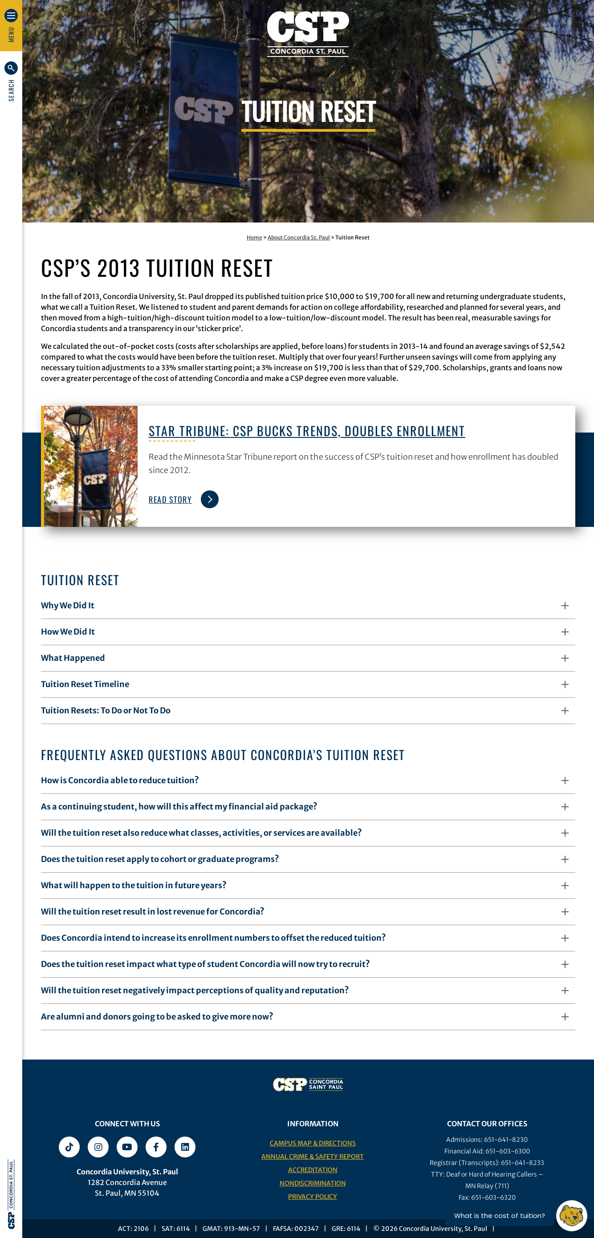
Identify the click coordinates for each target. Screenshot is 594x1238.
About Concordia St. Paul (299, 237)
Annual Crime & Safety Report (312, 1157)
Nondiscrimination (313, 1183)
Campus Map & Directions (313, 1143)
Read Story (181, 499)
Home (254, 237)
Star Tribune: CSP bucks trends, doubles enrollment (307, 430)
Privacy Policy (312, 1197)
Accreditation (313, 1170)
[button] (11, 81)
